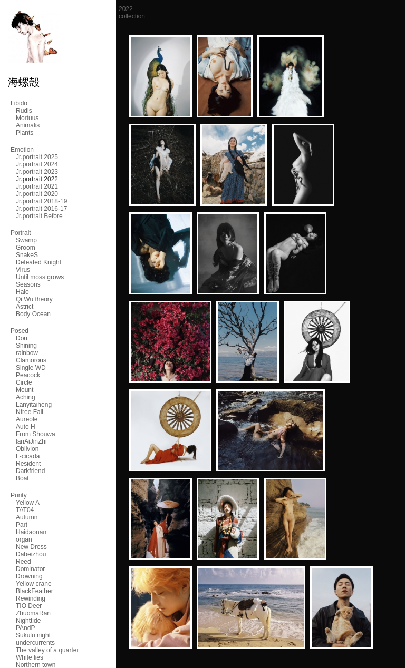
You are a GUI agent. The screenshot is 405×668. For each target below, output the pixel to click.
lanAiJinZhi (31, 441)
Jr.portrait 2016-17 (41, 208)
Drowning (29, 576)
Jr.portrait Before (39, 216)
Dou (21, 338)
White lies (29, 657)
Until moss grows (40, 277)
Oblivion (27, 449)
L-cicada (28, 456)
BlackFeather (34, 591)
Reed (23, 561)
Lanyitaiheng (34, 404)
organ (24, 539)
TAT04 (25, 510)
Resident (28, 463)
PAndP (25, 628)
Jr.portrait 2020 (37, 194)
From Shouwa (35, 434)
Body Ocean (33, 314)
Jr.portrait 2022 (37, 179)
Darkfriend (30, 471)
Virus (23, 269)
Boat (22, 478)
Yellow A (28, 502)
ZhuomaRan (33, 613)
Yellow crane (34, 583)
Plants (24, 132)
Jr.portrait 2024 (37, 164)
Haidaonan (31, 532)
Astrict (24, 306)
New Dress (31, 547)
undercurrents (35, 642)
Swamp (26, 240)
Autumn (26, 517)
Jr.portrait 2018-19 (41, 201)
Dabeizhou (31, 554)
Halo (22, 292)
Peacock (28, 375)
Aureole (26, 419)
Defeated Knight (38, 262)
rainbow (27, 353)
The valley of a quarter (47, 650)
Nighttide (28, 620)
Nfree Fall (29, 412)
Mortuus (27, 118)
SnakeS (27, 255)
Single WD (31, 367)
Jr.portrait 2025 (37, 157)
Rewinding (30, 598)
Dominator (30, 569)
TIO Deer (29, 606)
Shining (26, 345)
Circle (24, 382)
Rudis (24, 110)
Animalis (28, 125)
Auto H (25, 426)
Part (21, 524)
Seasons (28, 284)
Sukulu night (33, 635)
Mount (24, 390)
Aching (25, 397)
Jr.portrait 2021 (37, 186)
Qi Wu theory (34, 299)
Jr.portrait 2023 (37, 171)
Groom (25, 247)
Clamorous (31, 360)
